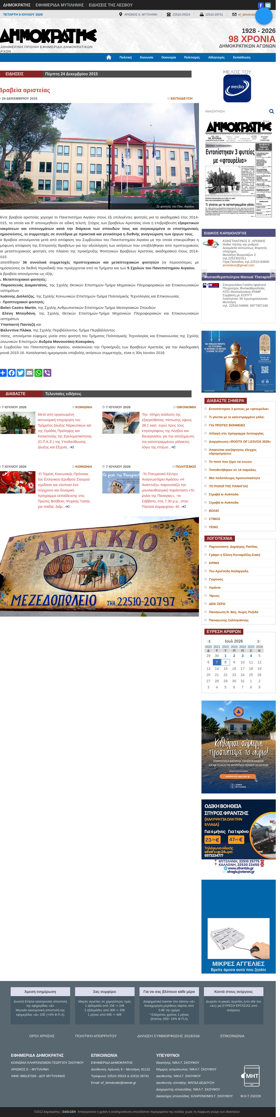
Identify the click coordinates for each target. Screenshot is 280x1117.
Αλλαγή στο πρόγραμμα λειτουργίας (236, 433)
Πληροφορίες (142, 66)
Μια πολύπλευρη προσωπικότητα (234, 478)
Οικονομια (186, 407)
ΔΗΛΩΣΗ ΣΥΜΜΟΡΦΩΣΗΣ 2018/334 (168, 1036)
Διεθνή (119, 66)
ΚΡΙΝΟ (214, 563)
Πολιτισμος (186, 466)
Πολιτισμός (192, 57)
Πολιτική (126, 57)
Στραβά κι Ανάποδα (224, 494)
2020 (208, 647)
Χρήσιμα (100, 66)
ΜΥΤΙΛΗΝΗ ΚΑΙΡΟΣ (239, 899)
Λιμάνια (215, 587)
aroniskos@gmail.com (238, 265)
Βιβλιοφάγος (61, 66)
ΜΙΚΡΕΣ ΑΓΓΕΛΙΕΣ (239, 963)
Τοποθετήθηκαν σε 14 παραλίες (232, 470)
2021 (217, 647)
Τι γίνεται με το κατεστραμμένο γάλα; (237, 417)
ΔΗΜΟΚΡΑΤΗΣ (17, 5)
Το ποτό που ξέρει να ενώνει (230, 461)
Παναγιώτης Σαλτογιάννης (229, 620)
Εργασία (38, 66)
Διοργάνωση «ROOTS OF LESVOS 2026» (240, 441)
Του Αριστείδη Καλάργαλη (229, 571)
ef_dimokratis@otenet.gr (254, 14)
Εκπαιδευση (182, 98)
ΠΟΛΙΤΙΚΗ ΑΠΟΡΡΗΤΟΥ (96, 1036)
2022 (225, 647)
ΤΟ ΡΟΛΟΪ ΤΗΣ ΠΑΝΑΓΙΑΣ (228, 486)
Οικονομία (169, 57)
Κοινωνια (83, 407)
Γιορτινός (216, 579)
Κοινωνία (146, 57)
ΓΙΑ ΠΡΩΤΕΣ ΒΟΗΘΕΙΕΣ (227, 425)
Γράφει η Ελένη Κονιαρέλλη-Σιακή (234, 555)
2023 (234, 647)
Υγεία (82, 66)
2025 (251, 647)
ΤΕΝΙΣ (213, 527)
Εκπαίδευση (242, 57)
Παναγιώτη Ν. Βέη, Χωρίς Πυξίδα (233, 612)
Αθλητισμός (216, 57)
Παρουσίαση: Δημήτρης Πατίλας (233, 546)
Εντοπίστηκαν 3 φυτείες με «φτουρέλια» (239, 409)
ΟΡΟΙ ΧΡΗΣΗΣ (42, 1036)
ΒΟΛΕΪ (214, 511)
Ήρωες (214, 596)
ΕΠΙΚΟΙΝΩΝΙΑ (232, 1036)
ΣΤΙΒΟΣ (215, 519)
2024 (242, 647)
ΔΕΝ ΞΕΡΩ (217, 604)
